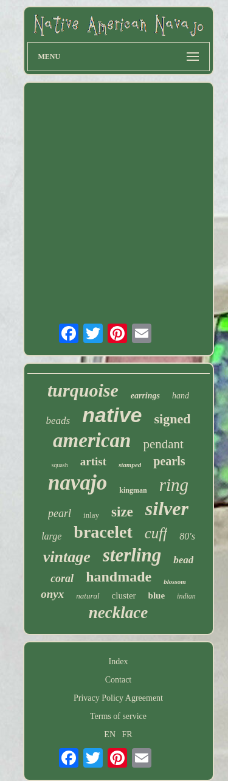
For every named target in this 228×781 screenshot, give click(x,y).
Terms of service (118, 716)
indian (186, 596)
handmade (118, 577)
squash (60, 465)
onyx (52, 594)
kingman (133, 490)
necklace (118, 612)
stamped (130, 464)
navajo (77, 483)
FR (127, 734)
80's (187, 536)
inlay (91, 514)
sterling (132, 555)
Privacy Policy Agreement (118, 698)
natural (87, 595)
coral (62, 578)
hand (180, 395)
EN (110, 734)
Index (118, 661)
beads (58, 420)
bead (183, 560)
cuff (156, 533)
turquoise (83, 390)
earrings (145, 395)
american (92, 440)
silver (166, 508)
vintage (67, 557)
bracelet (103, 531)
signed (172, 418)
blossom (175, 581)
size (122, 511)
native (112, 414)
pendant (163, 444)
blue (156, 595)
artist (93, 461)
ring (173, 485)
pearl (59, 513)
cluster (124, 595)
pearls (169, 461)
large (51, 536)
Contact (118, 679)
